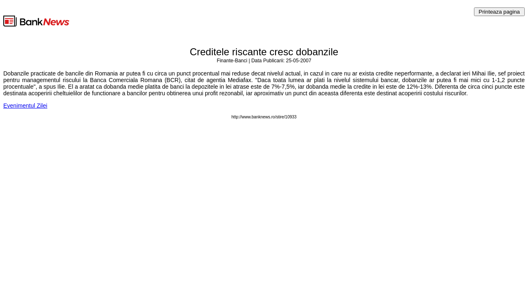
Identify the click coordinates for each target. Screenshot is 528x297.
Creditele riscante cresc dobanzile (264, 51)
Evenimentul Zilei (25, 105)
